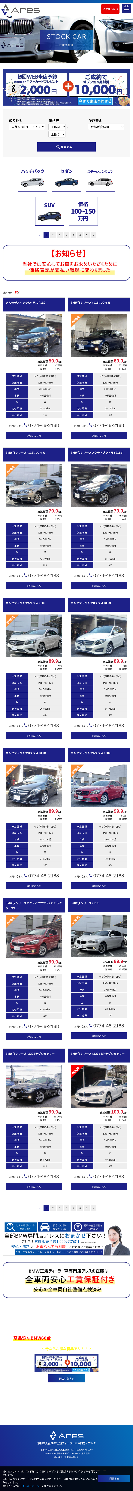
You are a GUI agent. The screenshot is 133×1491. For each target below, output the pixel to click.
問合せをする (66, 1378)
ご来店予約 (109, 8)
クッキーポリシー (32, 1486)
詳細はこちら (34, 435)
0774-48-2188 (71, 1387)
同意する (114, 1478)
